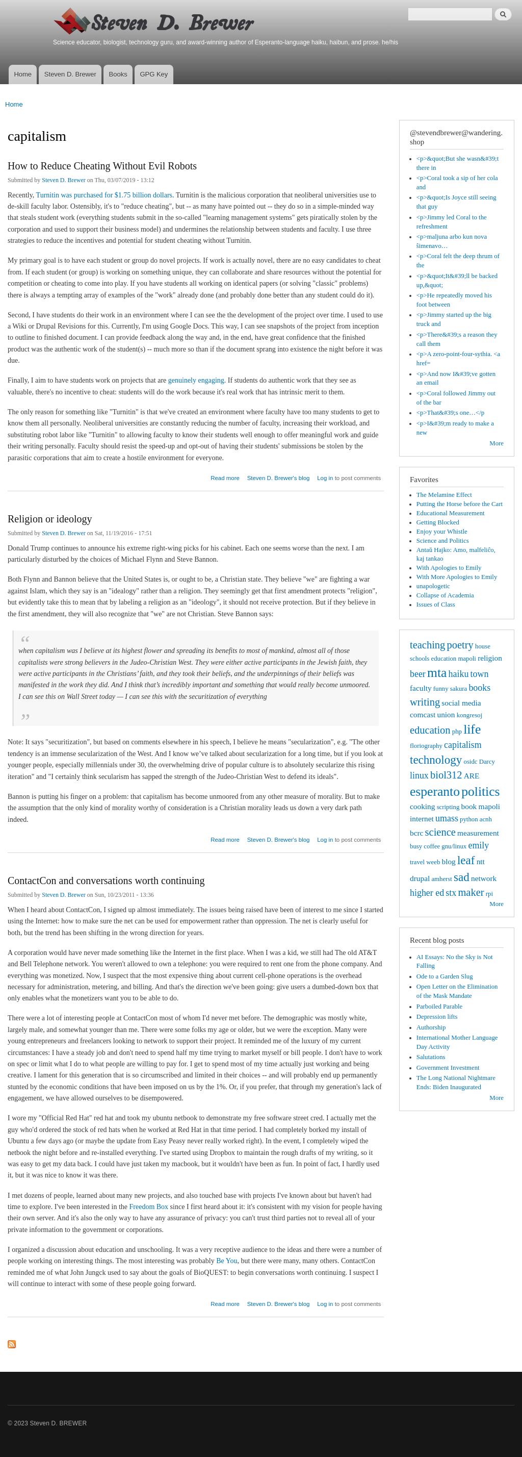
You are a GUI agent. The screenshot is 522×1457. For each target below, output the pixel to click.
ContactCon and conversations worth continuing (106, 880)
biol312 (446, 775)
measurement (478, 832)
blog (448, 861)
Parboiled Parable (439, 1006)
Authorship (431, 1027)
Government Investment (448, 1067)
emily (478, 845)
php (457, 731)
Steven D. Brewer (70, 74)
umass (446, 818)
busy (416, 846)
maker (471, 892)
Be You (226, 1261)
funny (441, 688)
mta (437, 672)
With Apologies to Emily (449, 567)
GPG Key (154, 74)
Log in (325, 478)
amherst (441, 879)
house (482, 646)
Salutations (431, 1057)
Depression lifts (437, 1016)
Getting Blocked (437, 522)
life (472, 729)
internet (422, 818)
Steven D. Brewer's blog (278, 478)
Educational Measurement (450, 513)
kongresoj (469, 715)
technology (436, 759)
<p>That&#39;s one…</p (450, 412)
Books (118, 74)
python (469, 819)
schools (419, 658)
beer (418, 674)
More (496, 443)
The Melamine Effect (444, 494)
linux (419, 775)
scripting (448, 807)
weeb (433, 862)
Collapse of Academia (445, 595)
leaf (466, 860)
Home (23, 74)
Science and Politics (442, 540)
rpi (489, 893)
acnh (486, 819)
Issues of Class (435, 604)
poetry (460, 644)
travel (417, 862)
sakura (458, 688)
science (440, 832)
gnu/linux (453, 846)
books (479, 688)
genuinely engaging (196, 380)
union (446, 714)
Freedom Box (149, 1207)
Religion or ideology (50, 518)
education (430, 730)
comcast (422, 714)
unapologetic (433, 586)
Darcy (487, 761)
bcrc (416, 832)
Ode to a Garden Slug (444, 976)
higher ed (427, 893)
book (469, 806)
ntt (481, 861)
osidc (470, 761)
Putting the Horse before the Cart (459, 504)
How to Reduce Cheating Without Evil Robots (102, 165)
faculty (421, 688)
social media (461, 702)
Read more (225, 476)
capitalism (463, 745)
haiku (459, 674)
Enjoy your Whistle (441, 531)
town (480, 674)
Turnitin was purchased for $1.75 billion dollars (104, 195)
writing (425, 702)
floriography (426, 745)
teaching (427, 644)
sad (461, 877)
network (484, 878)
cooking (422, 806)
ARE (472, 775)
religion (490, 658)
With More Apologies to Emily (457, 577)
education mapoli (453, 658)
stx (451, 893)
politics (480, 791)
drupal (420, 878)
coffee (432, 846)
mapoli (489, 806)
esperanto (435, 791)
